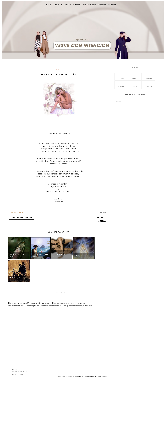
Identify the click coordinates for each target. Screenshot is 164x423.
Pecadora (79, 255)
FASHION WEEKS (89, 5)
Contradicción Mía (17, 256)
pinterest (135, 76)
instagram (148, 76)
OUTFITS (76, 5)
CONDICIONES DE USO (20, 372)
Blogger (104, 376)
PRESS (14, 369)
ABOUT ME (58, 5)
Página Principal (17, 374)
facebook (121, 84)
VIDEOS (68, 5)
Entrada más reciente (21, 218)
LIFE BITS (102, 5)
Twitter (135, 84)
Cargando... (118, 101)
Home (48, 5)
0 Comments (104, 212)
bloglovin (148, 84)
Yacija (58, 69)
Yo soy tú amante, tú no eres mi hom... (61, 254)
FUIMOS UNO (15, 278)
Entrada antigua (101, 219)
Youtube (121, 76)
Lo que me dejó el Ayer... (40, 256)
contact (112, 5)
